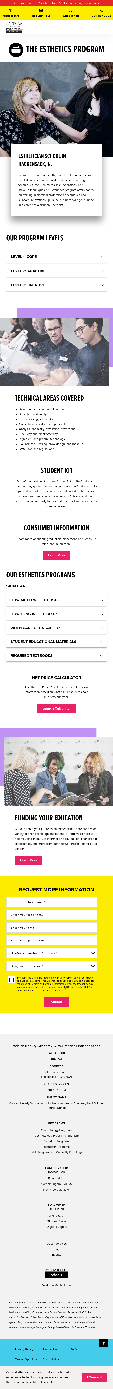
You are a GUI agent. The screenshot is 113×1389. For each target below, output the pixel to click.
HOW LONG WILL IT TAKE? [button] (34, 614)
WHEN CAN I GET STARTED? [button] (35, 628)
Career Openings (26, 1359)
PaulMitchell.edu (60, 1285)
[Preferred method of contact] (51, 953)
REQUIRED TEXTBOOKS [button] (31, 655)
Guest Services (56, 1243)
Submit (56, 1002)
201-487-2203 (56, 1090)
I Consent (94, 1377)
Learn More (56, 555)
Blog (56, 1249)
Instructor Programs (56, 1147)
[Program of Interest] (51, 966)
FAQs (74, 1349)
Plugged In (50, 1349)
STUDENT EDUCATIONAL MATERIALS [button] (43, 642)
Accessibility (51, 1359)
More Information (44, 1382)
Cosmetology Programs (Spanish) (57, 1135)
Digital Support (57, 1227)
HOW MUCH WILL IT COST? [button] (34, 600)
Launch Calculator (56, 708)
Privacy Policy (64, 977)
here (48, 3)
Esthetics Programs (56, 1141)
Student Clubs (56, 1221)
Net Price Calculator (56, 1189)
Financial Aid (56, 1178)
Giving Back (56, 1216)
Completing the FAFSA (56, 1184)
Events (56, 1254)
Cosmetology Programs (56, 1130)
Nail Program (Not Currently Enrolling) (56, 1152)
